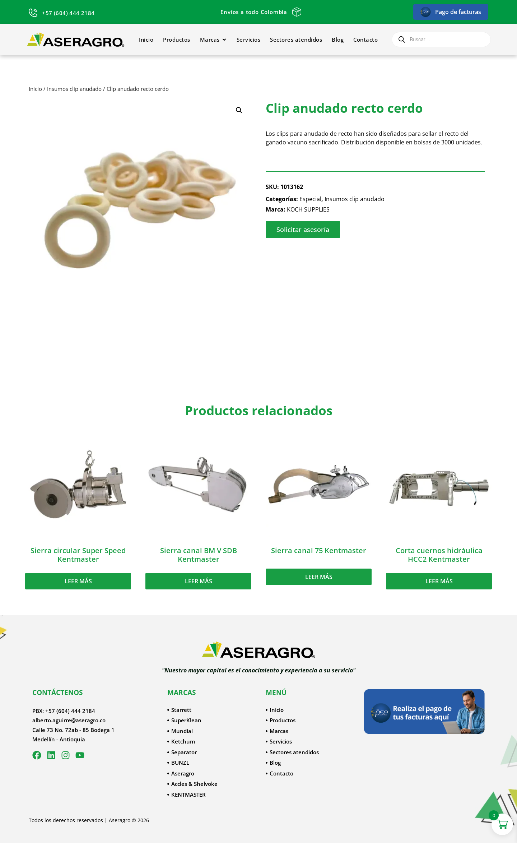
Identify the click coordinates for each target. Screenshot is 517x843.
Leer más (78, 581)
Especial (310, 199)
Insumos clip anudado (74, 88)
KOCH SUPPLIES (308, 209)
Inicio (35, 88)
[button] (239, 110)
